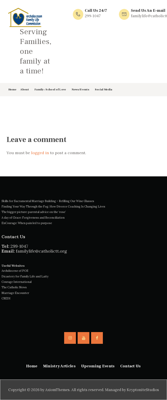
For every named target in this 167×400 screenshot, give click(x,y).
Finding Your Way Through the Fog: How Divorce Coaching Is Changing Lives (53, 206)
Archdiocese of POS (15, 271)
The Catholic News (14, 287)
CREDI (6, 298)
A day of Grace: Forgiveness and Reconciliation (33, 217)
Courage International (17, 282)
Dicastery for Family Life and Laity (25, 276)
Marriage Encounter (15, 293)
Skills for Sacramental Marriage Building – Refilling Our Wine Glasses (48, 201)
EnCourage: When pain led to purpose (27, 223)
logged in (40, 152)
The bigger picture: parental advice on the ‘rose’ (34, 212)
